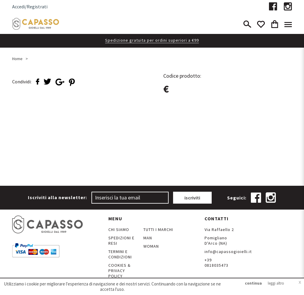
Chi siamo (118, 229)
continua (253, 283)
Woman (151, 246)
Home (17, 58)
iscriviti (192, 198)
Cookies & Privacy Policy (119, 271)
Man (147, 238)
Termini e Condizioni (120, 254)
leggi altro (276, 283)
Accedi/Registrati (30, 7)
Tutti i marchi (158, 229)
